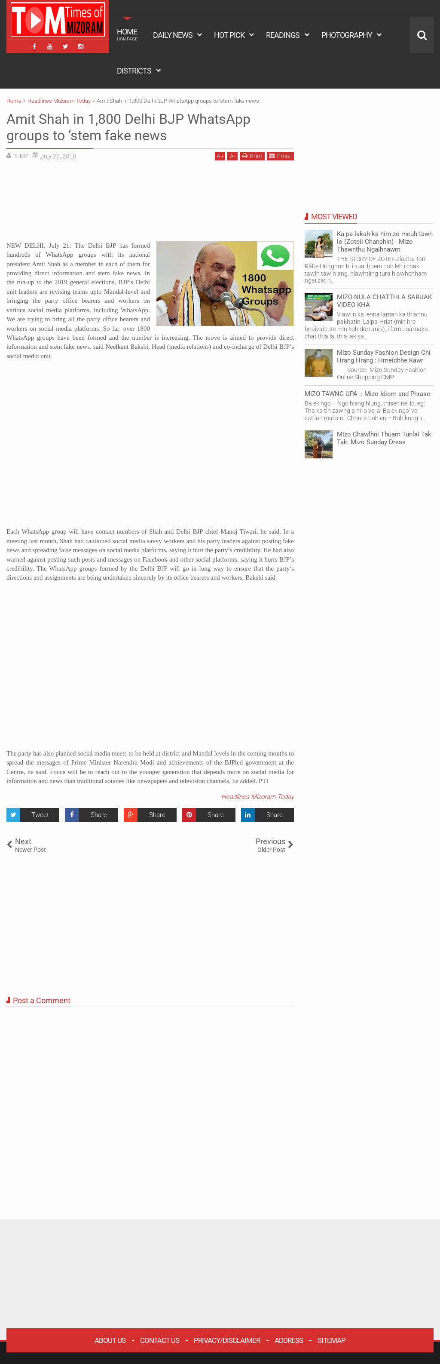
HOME (127, 34)
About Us (110, 1340)
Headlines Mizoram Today (257, 797)
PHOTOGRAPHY (346, 35)
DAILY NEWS (172, 35)
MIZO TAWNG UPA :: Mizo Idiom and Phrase (367, 394)
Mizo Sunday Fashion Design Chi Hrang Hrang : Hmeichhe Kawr (384, 356)
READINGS (282, 35)
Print (252, 156)
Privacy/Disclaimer (227, 1340)
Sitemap (331, 1340)
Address (289, 1340)
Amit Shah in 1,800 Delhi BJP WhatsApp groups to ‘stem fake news (128, 127)
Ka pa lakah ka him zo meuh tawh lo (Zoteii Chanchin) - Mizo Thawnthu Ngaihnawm (385, 241)
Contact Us (159, 1340)
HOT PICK (229, 35)
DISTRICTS (134, 70)
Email (280, 156)
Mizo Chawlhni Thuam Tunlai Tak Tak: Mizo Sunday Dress (384, 438)
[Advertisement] (150, 204)
